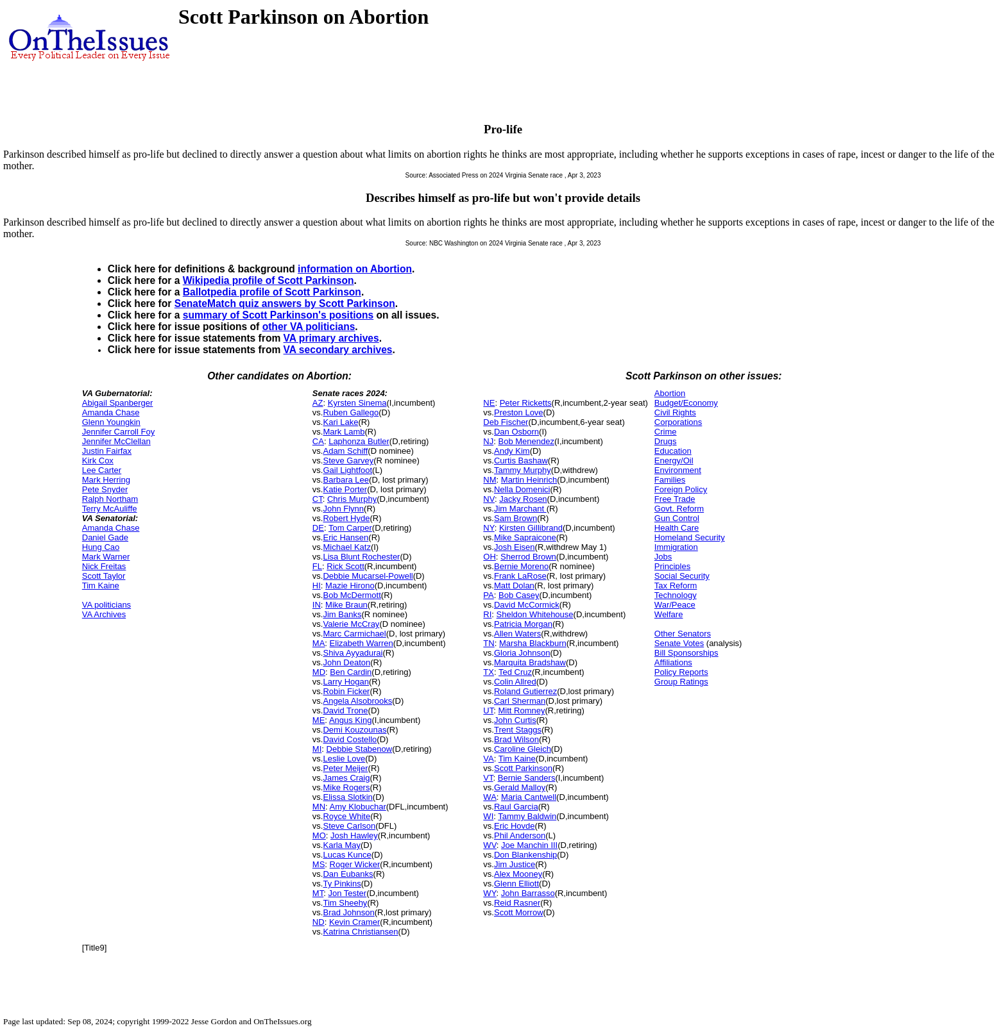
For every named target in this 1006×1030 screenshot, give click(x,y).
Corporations (678, 422)
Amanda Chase (111, 412)
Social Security (682, 576)
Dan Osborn (516, 431)
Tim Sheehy (345, 903)
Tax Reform (675, 585)
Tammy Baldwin (527, 816)
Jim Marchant (520, 508)
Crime (665, 431)
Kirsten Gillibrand (531, 528)
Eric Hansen (345, 537)
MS (318, 864)
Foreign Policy (680, 489)
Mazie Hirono (350, 585)
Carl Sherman (519, 701)
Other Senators (682, 633)
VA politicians (106, 605)
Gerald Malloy (519, 787)
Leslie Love (344, 758)
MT (317, 893)
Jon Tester (347, 893)
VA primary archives (331, 338)
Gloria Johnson (522, 653)
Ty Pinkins (342, 883)
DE (318, 528)
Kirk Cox (98, 460)
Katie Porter (345, 489)
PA (488, 595)
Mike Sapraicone (525, 537)
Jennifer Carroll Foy (118, 431)
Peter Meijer (345, 768)
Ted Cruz (515, 672)
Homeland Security (689, 537)
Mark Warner (106, 556)
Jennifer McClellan (116, 441)
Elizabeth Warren (361, 643)
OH (489, 556)
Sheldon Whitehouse (535, 614)
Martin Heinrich (529, 480)
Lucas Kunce (347, 855)
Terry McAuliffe (109, 508)
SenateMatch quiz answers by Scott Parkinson (285, 303)
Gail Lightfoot (347, 470)
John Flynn (343, 508)
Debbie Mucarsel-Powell (368, 576)
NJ (488, 441)
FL (317, 566)
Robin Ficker (346, 691)
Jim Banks (342, 614)
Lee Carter (101, 470)
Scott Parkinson (523, 768)
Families (669, 480)
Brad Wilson (516, 739)
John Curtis (515, 720)
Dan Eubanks (348, 874)
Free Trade (674, 499)
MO (319, 835)
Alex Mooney (518, 874)
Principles (672, 566)
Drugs (665, 441)
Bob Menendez (526, 441)
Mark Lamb (343, 431)
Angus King (350, 720)
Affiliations (673, 662)
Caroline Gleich (522, 749)
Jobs (663, 556)
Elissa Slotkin (347, 797)
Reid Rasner (517, 903)
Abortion (669, 393)
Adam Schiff (345, 451)
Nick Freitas (104, 566)
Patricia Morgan (523, 624)
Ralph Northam (110, 499)
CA (318, 441)
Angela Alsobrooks (357, 701)
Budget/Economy (686, 403)
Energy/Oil (674, 460)
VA (488, 758)
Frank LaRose (520, 576)
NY (488, 528)
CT (317, 499)
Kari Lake (340, 422)
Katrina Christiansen (360, 931)
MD (318, 672)
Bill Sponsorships (686, 653)
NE (489, 403)
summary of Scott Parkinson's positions (278, 315)
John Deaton (346, 662)
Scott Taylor (104, 576)
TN (488, 643)
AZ (317, 403)
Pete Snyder (105, 489)
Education (673, 451)
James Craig (346, 778)
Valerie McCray (351, 624)
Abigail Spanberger (117, 403)
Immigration (676, 547)
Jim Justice (514, 864)
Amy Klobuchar (358, 806)
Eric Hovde (514, 826)
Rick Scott (345, 566)
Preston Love (518, 412)
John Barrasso (528, 893)
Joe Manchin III (529, 845)
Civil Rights (675, 412)
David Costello (350, 739)
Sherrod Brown (528, 556)
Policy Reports (681, 672)
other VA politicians (308, 326)
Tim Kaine (100, 585)
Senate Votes (679, 643)
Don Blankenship (525, 855)
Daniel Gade (105, 537)
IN (316, 605)
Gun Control (676, 518)
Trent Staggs (517, 730)
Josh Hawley (354, 835)
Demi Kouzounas (354, 730)
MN (318, 806)
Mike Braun (346, 605)
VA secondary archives (338, 349)
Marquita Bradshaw (530, 662)
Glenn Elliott (516, 883)
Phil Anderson (519, 835)
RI (487, 614)
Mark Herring (106, 480)
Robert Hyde (346, 518)
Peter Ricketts (526, 403)
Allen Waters (517, 633)
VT (488, 778)
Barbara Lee (346, 480)
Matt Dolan (514, 585)
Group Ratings (681, 681)
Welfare (668, 614)
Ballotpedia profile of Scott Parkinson (272, 292)
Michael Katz (346, 547)
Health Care (676, 528)
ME (318, 720)
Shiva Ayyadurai (352, 653)
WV (489, 845)
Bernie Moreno (521, 566)
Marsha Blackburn (533, 643)
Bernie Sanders (527, 778)
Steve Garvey (348, 460)
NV (489, 499)
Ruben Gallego (351, 412)
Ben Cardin (350, 672)
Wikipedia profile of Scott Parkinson (268, 280)
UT (488, 710)
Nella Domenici (522, 489)
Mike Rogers (346, 787)
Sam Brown (515, 518)
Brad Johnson (348, 912)
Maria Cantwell (528, 797)
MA (318, 643)
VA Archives (104, 614)
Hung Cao (101, 547)
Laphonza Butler (358, 441)
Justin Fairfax (107, 451)
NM (489, 480)
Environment (677, 470)
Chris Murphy (352, 499)
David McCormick (526, 605)
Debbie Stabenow (360, 749)
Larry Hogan (346, 681)
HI (316, 585)
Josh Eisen (514, 547)
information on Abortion (355, 268)
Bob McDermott (351, 595)
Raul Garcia (516, 806)
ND (318, 922)
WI (488, 816)
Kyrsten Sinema (357, 403)
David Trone (345, 710)
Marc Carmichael (354, 633)
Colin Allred (515, 681)
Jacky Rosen (523, 499)
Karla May (342, 845)
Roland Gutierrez (525, 691)
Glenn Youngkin (111, 422)
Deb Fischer (505, 422)
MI (316, 749)
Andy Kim (512, 451)
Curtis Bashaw (521, 460)
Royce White (346, 816)
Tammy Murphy (522, 470)
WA (489, 797)
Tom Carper (350, 528)
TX (488, 672)
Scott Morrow (518, 912)
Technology (675, 595)
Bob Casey (519, 595)
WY (489, 893)
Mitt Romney (521, 710)
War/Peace (674, 605)
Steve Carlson (349, 826)
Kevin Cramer (354, 922)
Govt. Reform (679, 508)
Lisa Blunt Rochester (361, 556)
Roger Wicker (355, 864)
